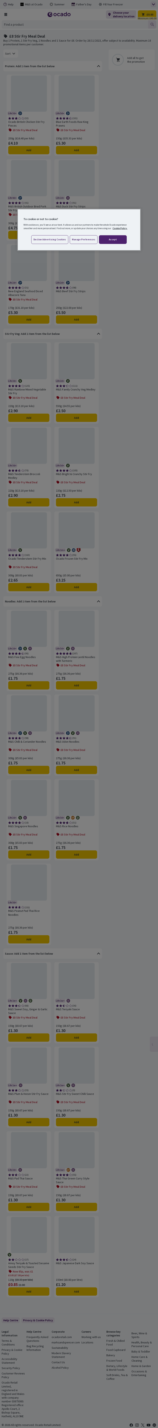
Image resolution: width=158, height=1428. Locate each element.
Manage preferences (83, 239)
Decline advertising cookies (50, 239)
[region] (79, 230)
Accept (113, 239)
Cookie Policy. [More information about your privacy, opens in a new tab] (120, 228)
